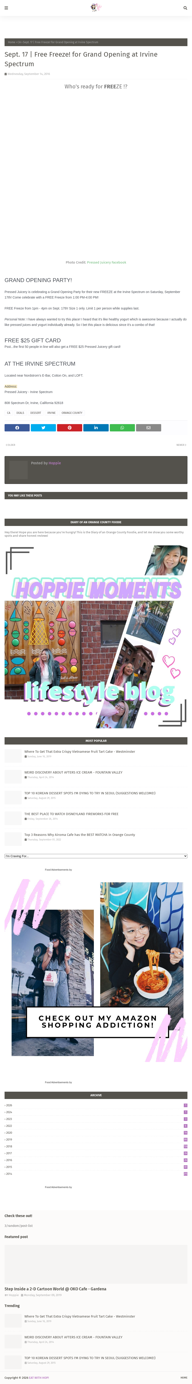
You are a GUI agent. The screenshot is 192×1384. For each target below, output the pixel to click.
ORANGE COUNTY (72, 413)
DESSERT (35, 413)
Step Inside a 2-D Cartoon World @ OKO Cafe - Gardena (55, 1289)
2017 (96, 1153)
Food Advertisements (56, 869)
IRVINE (51, 413)
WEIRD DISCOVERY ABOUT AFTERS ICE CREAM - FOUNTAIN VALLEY (73, 772)
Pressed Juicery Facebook (106, 262)
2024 (96, 1112)
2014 (96, 1173)
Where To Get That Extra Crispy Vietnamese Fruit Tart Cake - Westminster (79, 752)
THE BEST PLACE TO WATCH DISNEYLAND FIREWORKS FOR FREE (71, 814)
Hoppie (54, 463)
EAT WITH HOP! (39, 1377)
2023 (96, 1119)
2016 (96, 1160)
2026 (96, 1105)
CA (19, 42)
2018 (96, 1146)
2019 (96, 1139)
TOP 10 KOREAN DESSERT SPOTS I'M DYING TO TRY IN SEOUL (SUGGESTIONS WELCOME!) (89, 793)
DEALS (20, 413)
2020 (96, 1132)
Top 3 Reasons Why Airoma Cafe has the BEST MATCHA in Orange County (79, 835)
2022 (96, 1126)
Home (11, 42)
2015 (96, 1167)
